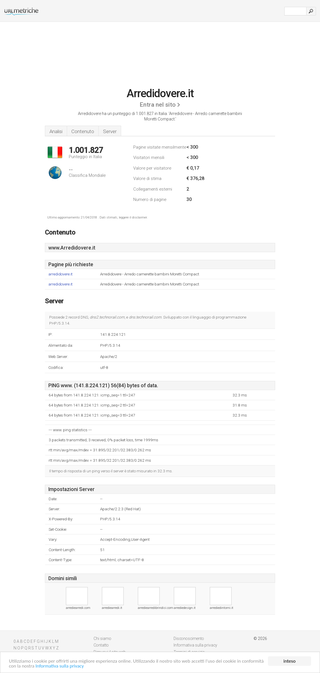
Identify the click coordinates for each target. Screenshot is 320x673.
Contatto (101, 645)
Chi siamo (102, 638)
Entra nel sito (158, 104)
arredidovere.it (60, 274)
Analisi (55, 131)
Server (110, 131)
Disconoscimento (189, 638)
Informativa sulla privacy (59, 666)
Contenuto (82, 131)
